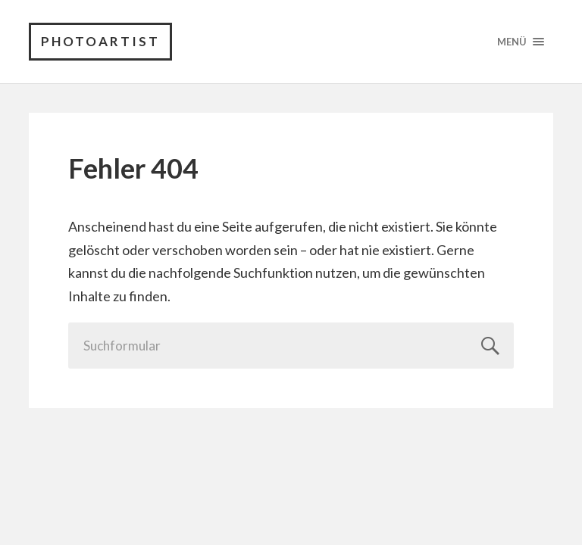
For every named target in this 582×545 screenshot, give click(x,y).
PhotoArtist (100, 41)
